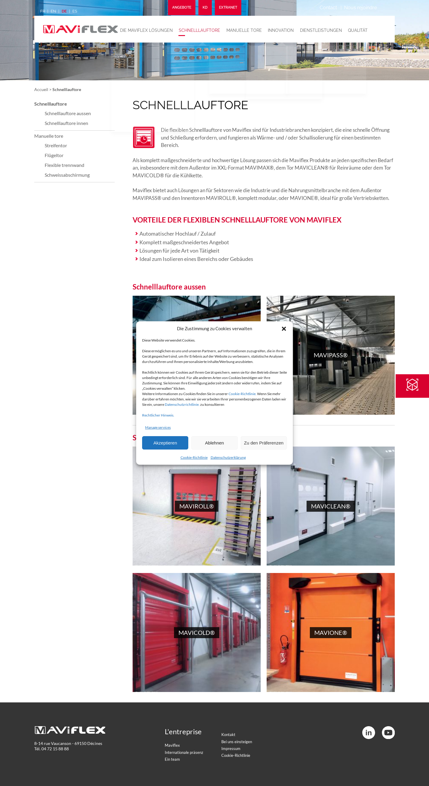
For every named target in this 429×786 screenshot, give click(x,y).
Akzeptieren (165, 442)
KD (205, 8)
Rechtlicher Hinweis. (158, 415)
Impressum (230, 748)
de (64, 11)
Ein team (172, 759)
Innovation (281, 29)
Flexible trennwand (64, 165)
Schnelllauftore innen (66, 123)
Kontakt (228, 734)
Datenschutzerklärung (228, 457)
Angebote (181, 8)
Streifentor (56, 145)
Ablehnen (214, 442)
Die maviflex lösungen (149, 29)
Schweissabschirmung (67, 175)
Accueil (41, 89)
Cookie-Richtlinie (194, 457)
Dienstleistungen (320, 29)
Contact (328, 7)
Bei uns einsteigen (236, 741)
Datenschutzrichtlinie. (182, 404)
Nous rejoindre (360, 7)
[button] (284, 329)
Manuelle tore (245, 29)
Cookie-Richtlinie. (243, 394)
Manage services (158, 427)
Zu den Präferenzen (264, 442)
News (377, 29)
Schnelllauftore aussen (68, 113)
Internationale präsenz (184, 752)
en (53, 11)
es (74, 11)
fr (42, 11)
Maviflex (172, 745)
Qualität (356, 29)
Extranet (228, 8)
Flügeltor (54, 155)
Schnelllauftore (202, 29)
